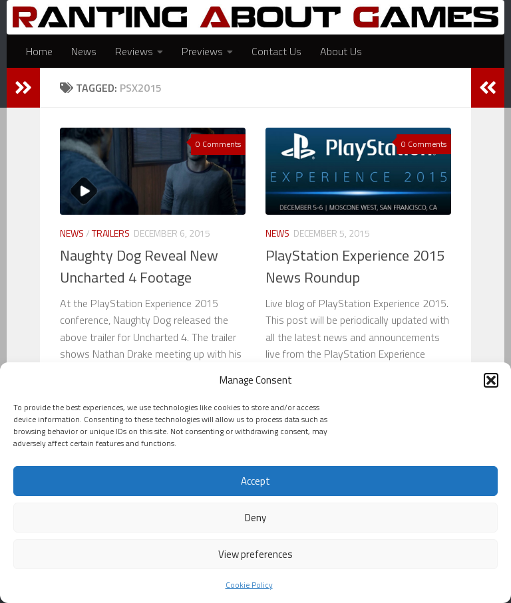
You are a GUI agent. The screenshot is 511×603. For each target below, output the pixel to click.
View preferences (255, 554)
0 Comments (218, 144)
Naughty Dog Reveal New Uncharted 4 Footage (139, 266)
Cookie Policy (249, 584)
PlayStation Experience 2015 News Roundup (354, 266)
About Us (341, 51)
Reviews (134, 51)
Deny (255, 517)
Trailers (111, 233)
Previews (202, 51)
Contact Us (276, 51)
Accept (255, 481)
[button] (491, 380)
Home (39, 51)
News (83, 51)
